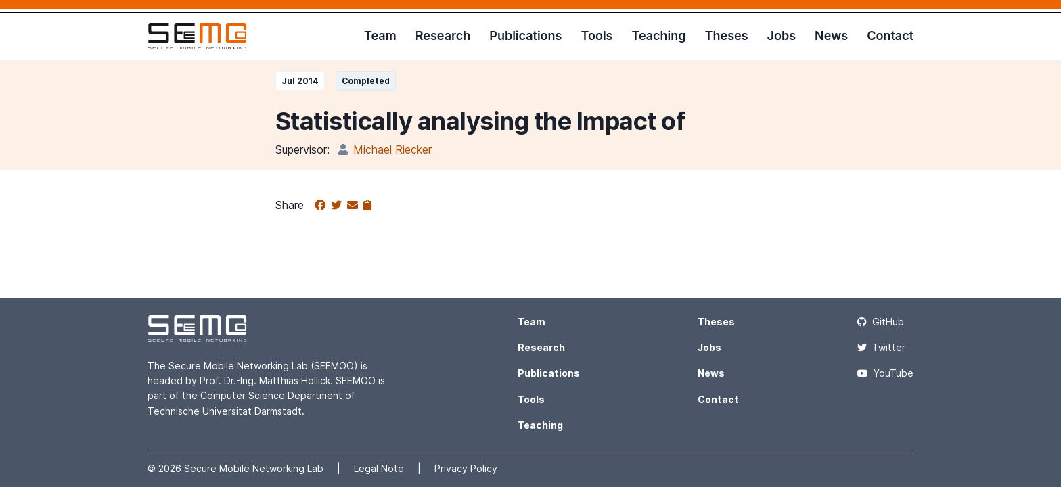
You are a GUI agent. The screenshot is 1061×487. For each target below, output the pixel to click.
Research (442, 35)
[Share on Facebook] (323, 205)
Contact (890, 35)
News (831, 35)
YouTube (885, 373)
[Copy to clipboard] (367, 205)
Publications (525, 35)
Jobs (781, 35)
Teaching (658, 35)
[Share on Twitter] (339, 205)
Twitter (881, 347)
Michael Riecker (392, 149)
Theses (726, 35)
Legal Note (380, 468)
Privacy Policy (465, 468)
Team (380, 35)
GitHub (880, 321)
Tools (596, 35)
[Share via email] (355, 205)
